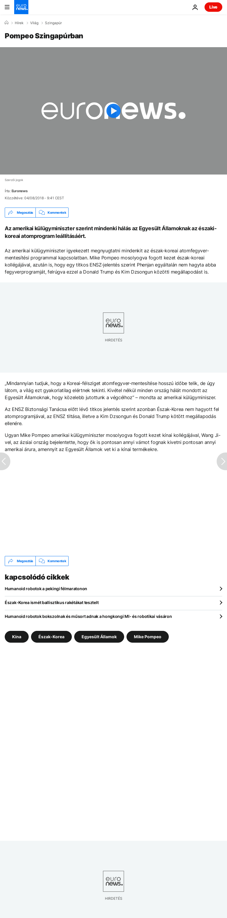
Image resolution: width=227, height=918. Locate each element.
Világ (34, 23)
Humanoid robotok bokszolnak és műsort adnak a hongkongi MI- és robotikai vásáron (88, 616)
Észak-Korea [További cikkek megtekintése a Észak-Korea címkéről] (51, 636)
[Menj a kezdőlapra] (21, 7)
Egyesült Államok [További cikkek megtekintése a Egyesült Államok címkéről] (99, 636)
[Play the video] (113, 111)
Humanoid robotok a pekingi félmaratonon (46, 588)
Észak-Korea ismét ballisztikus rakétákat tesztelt (51, 602)
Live (213, 6)
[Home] (6, 23)
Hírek (19, 23)
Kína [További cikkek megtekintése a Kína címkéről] (16, 636)
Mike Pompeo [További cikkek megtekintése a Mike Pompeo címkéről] (147, 636)
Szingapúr (53, 23)
